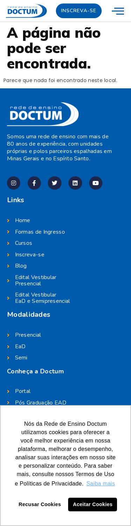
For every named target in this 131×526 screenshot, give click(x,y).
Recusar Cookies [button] (40, 504)
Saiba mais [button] (100, 484)
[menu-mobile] (118, 11)
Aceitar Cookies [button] (92, 504)
